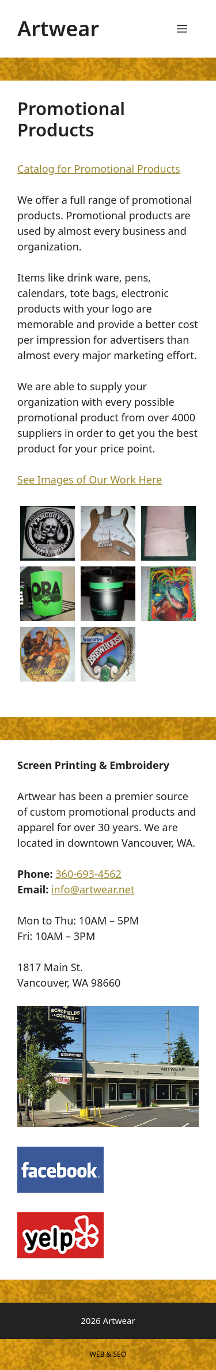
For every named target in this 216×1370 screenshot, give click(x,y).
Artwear (58, 28)
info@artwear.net (93, 889)
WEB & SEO (108, 1354)
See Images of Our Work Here (89, 479)
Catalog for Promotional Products (98, 169)
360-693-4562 (88, 874)
